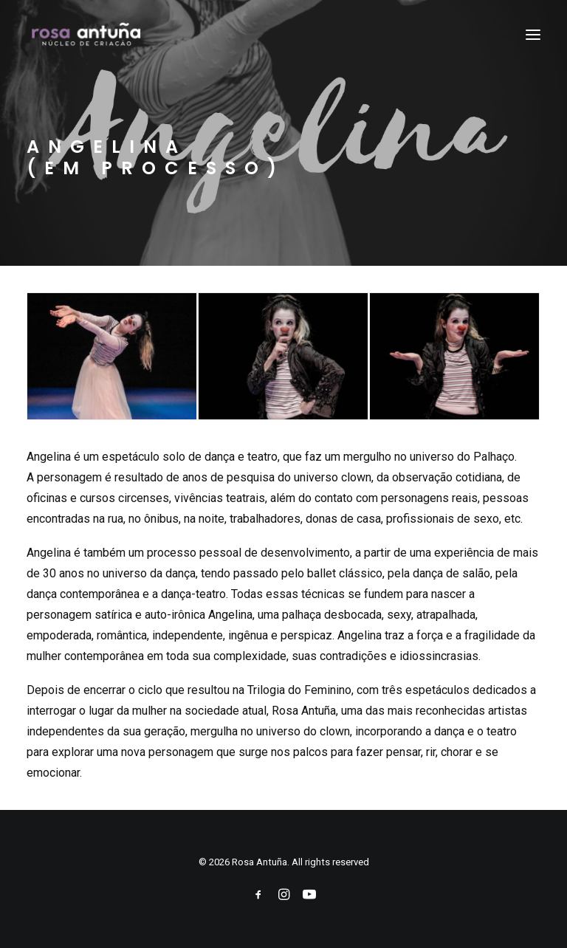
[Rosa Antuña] (87, 34)
